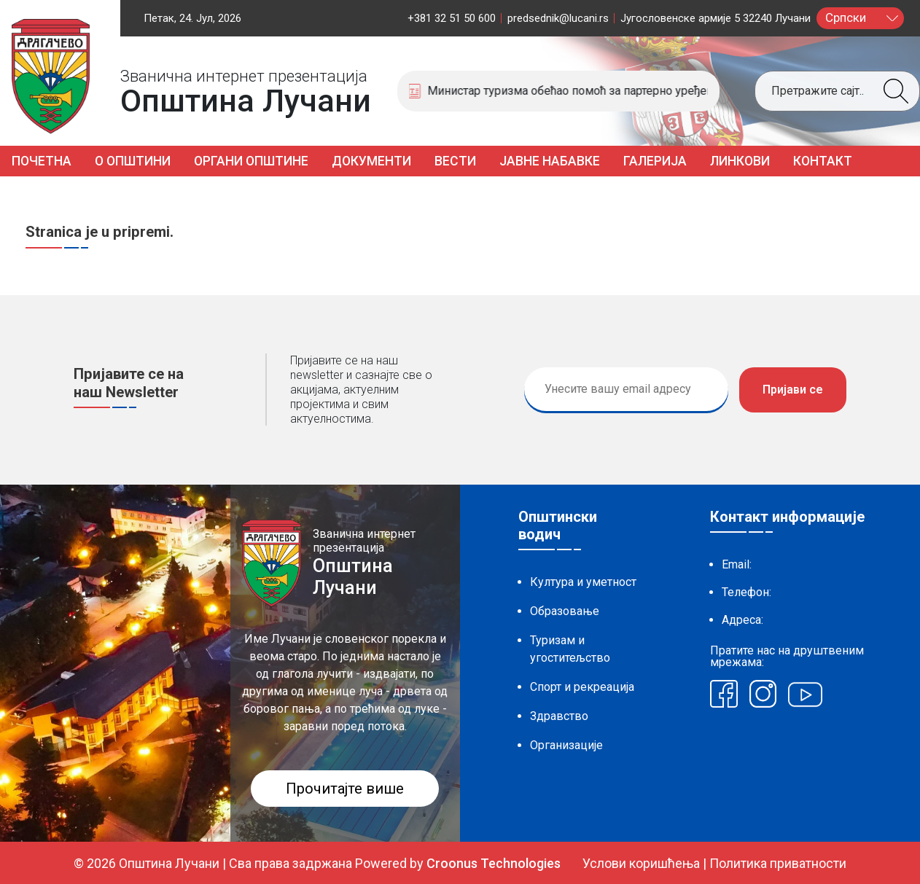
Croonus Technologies (493, 863)
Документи (371, 161)
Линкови (740, 161)
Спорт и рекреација (582, 687)
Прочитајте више (345, 788)
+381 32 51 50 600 (452, 18)
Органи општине (251, 161)
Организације (566, 745)
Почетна (41, 161)
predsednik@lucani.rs (558, 18)
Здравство (559, 716)
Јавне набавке (549, 161)
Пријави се (793, 389)
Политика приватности (777, 863)
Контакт (822, 161)
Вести (455, 161)
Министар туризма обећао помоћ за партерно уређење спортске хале (585, 91)
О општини (133, 161)
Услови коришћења (641, 863)
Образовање (564, 611)
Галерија (655, 161)
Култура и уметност (583, 582)
